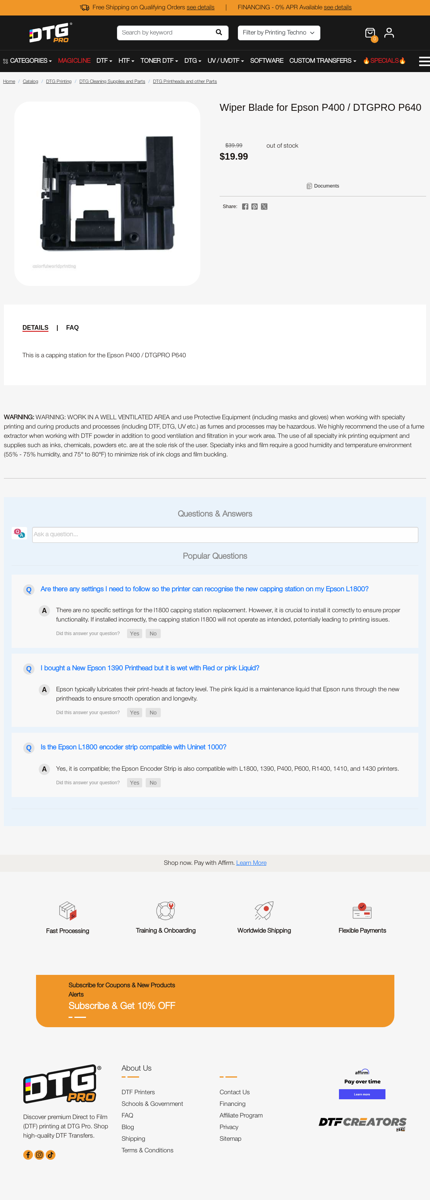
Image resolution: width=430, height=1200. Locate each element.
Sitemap (230, 1139)
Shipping (133, 1139)
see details (201, 7)
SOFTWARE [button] (266, 61)
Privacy (229, 1127)
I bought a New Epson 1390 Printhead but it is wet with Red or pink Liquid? (150, 668)
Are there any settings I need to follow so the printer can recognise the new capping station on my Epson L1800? (204, 589)
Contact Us (235, 1092)
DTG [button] (190, 61)
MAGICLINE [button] (74, 61)
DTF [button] (102, 61)
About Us (136, 1068)
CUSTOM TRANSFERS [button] (320, 61)
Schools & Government (152, 1104)
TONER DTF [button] (157, 61)
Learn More (251, 863)
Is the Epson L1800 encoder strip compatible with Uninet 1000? (133, 747)
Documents (326, 186)
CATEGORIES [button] (25, 61)
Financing (233, 1104)
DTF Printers (138, 1092)
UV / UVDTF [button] (223, 61)
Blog (128, 1127)
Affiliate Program (241, 1116)
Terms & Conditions (148, 1151)
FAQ (72, 327)
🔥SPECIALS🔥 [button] (384, 61)
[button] (134, 633)
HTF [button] (124, 61)
